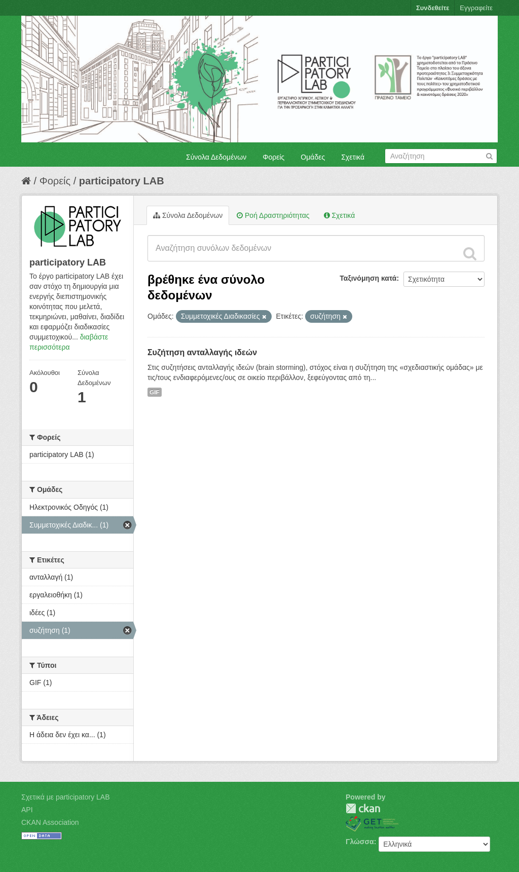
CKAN (363, 808)
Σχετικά (352, 157)
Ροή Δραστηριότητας (273, 215)
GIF (155, 392)
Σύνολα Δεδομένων (216, 157)
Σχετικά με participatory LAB (65, 797)
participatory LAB (121, 180)
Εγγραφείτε (476, 8)
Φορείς (273, 157)
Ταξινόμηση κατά (368, 278)
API (27, 810)
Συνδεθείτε (432, 8)
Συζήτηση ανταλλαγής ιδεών (202, 352)
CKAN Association (50, 822)
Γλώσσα (360, 842)
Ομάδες (313, 157)
